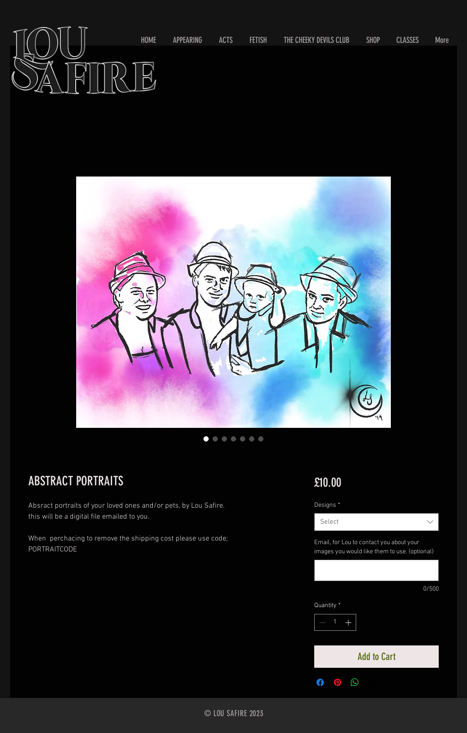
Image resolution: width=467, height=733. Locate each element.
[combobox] (376, 522)
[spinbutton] (335, 622)
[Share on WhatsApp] (354, 682)
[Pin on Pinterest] (337, 682)
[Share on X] (372, 682)
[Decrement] (321, 622)
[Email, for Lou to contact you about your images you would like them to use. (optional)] (376, 570)
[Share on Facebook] (320, 682)
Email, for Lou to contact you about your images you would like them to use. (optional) (374, 547)
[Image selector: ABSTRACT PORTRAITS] (206, 438)
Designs (327, 505)
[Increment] (349, 622)
